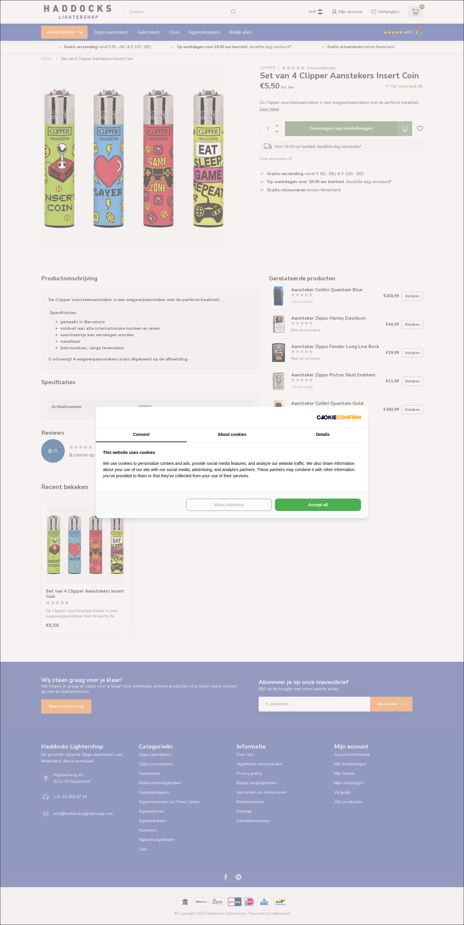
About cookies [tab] (232, 434)
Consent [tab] (141, 434)
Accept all (318, 504)
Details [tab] (323, 434)
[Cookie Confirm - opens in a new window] (339, 417)
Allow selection (229, 504)
